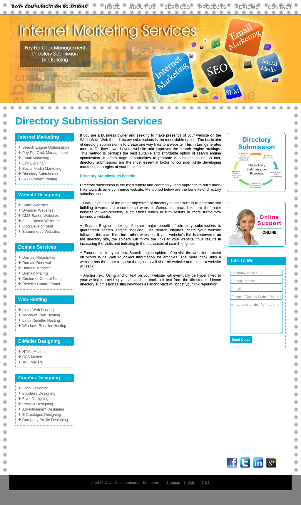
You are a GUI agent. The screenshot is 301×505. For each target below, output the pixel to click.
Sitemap (173, 482)
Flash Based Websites (41, 221)
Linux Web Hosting (38, 310)
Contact (280, 7)
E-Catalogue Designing (41, 414)
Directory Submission (40, 174)
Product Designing (37, 404)
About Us (142, 7)
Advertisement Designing (43, 409)
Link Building (33, 163)
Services (177, 7)
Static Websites (35, 205)
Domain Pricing (35, 273)
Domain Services (37, 247)
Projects (212, 7)
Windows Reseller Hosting (44, 325)
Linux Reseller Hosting (41, 320)
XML (191, 482)
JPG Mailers (32, 362)
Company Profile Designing (45, 420)
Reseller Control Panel (41, 284)
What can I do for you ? (256, 317)
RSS (206, 482)
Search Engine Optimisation (45, 147)
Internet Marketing (38, 136)
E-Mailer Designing (39, 341)
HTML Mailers (34, 351)
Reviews (247, 7)
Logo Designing (35, 388)
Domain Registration (39, 257)
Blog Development (37, 226)
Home (112, 7)
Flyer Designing (35, 398)
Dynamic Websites (37, 210)
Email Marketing (35, 158)
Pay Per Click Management (45, 152)
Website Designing (39, 194)
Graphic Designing (39, 377)
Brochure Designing (38, 393)
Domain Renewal (36, 262)
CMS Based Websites (40, 215)
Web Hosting (32, 299)
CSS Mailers (32, 357)
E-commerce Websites (41, 231)
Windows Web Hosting (41, 315)
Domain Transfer (36, 268)
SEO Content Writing (39, 179)
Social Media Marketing (41, 168)
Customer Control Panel (42, 278)
